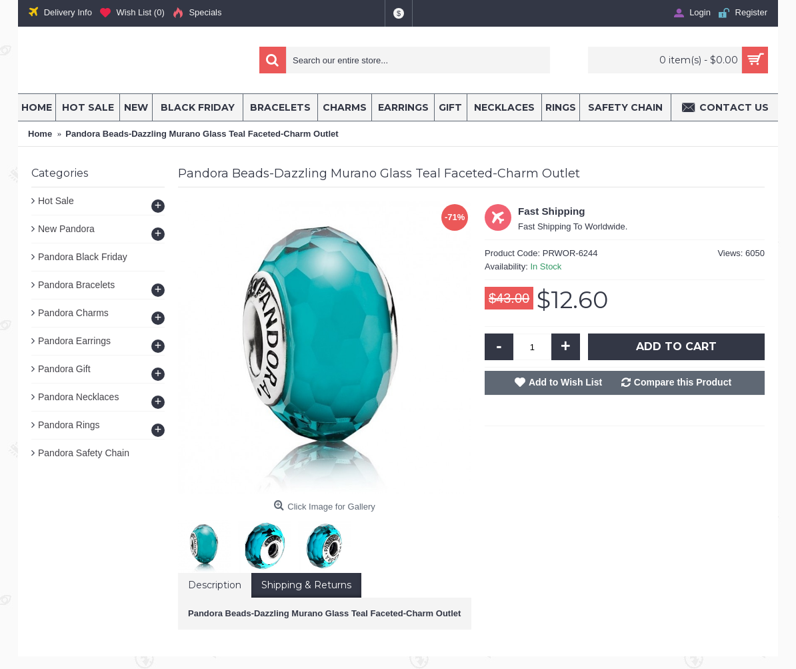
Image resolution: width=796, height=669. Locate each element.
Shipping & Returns (306, 585)
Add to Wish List (565, 382)
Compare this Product (682, 382)
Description (214, 585)
